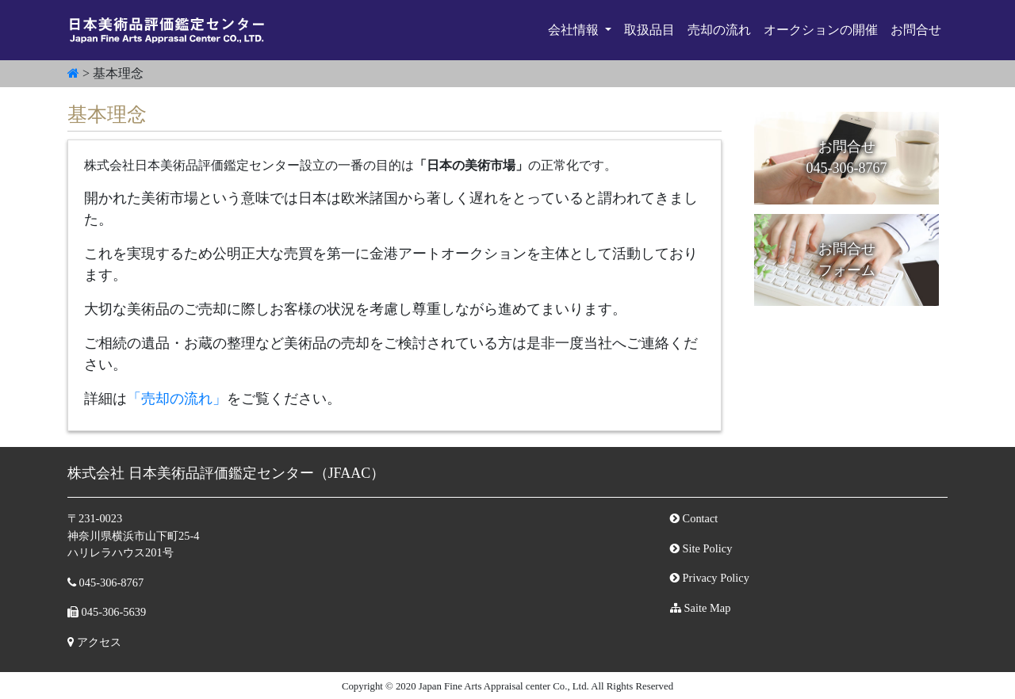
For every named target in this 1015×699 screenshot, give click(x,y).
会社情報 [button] (575, 29)
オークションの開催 (821, 29)
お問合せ (916, 29)
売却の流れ (719, 29)
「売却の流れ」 (177, 399)
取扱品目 (649, 29)
